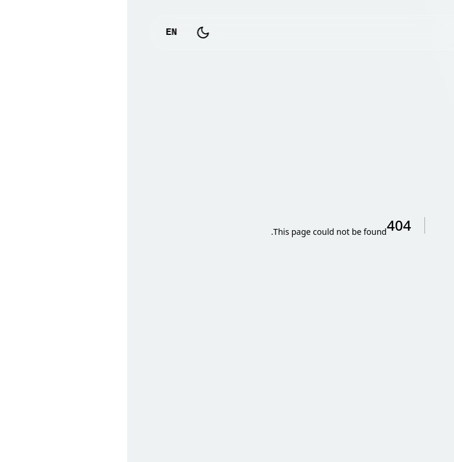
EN (44, 32)
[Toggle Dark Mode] (76, 32)
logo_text (391, 32)
